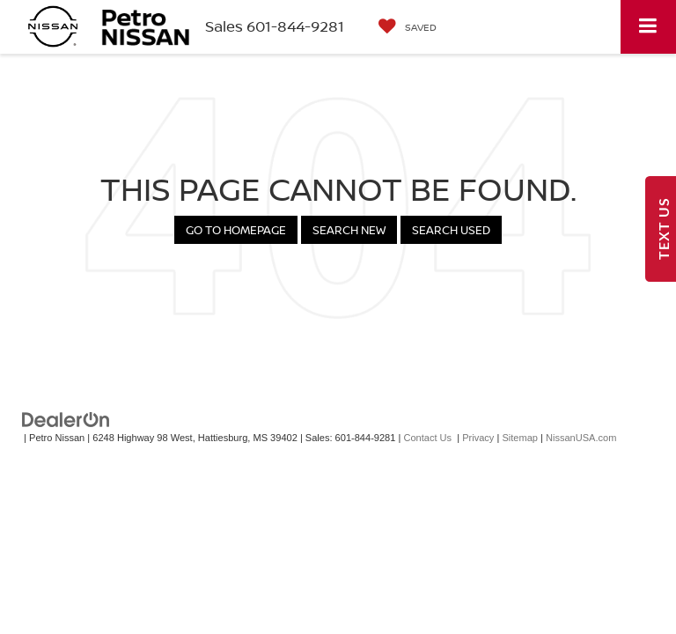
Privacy (478, 437)
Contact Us (427, 437)
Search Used (451, 230)
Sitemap (520, 437)
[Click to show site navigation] (648, 27)
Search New (349, 230)
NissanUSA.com (581, 437)
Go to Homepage (236, 230)
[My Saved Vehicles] (407, 26)
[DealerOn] (66, 419)
